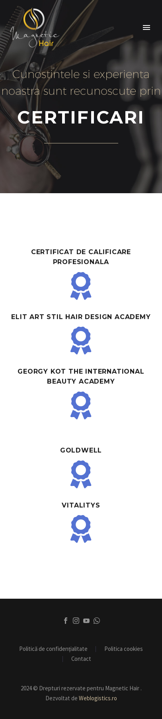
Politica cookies (123, 649)
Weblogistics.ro (98, 698)
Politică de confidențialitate (53, 649)
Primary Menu (146, 27)
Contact (81, 659)
